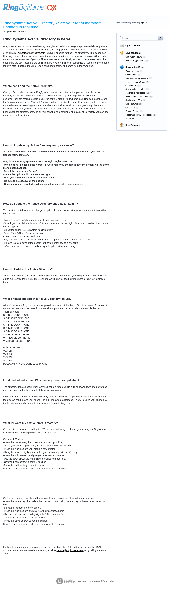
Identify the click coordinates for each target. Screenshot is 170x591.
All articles (129, 118)
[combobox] (139, 38)
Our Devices (130, 85)
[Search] (160, 38)
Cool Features (131, 104)
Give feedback (133, 53)
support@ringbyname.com (31, 53)
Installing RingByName (135, 82)
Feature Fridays (132, 111)
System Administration (135, 89)
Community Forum (133, 57)
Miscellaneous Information (136, 96)
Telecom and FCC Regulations (138, 115)
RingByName (132, 125)
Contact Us (130, 107)
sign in (144, 23)
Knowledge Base (134, 67)
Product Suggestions (134, 60)
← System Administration (14, 31)
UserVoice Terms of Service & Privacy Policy (96, 581)
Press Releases (132, 71)
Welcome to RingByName (136, 78)
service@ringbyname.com (70, 550)
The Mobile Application (135, 93)
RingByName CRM (133, 100)
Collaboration (131, 75)
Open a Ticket (133, 45)
